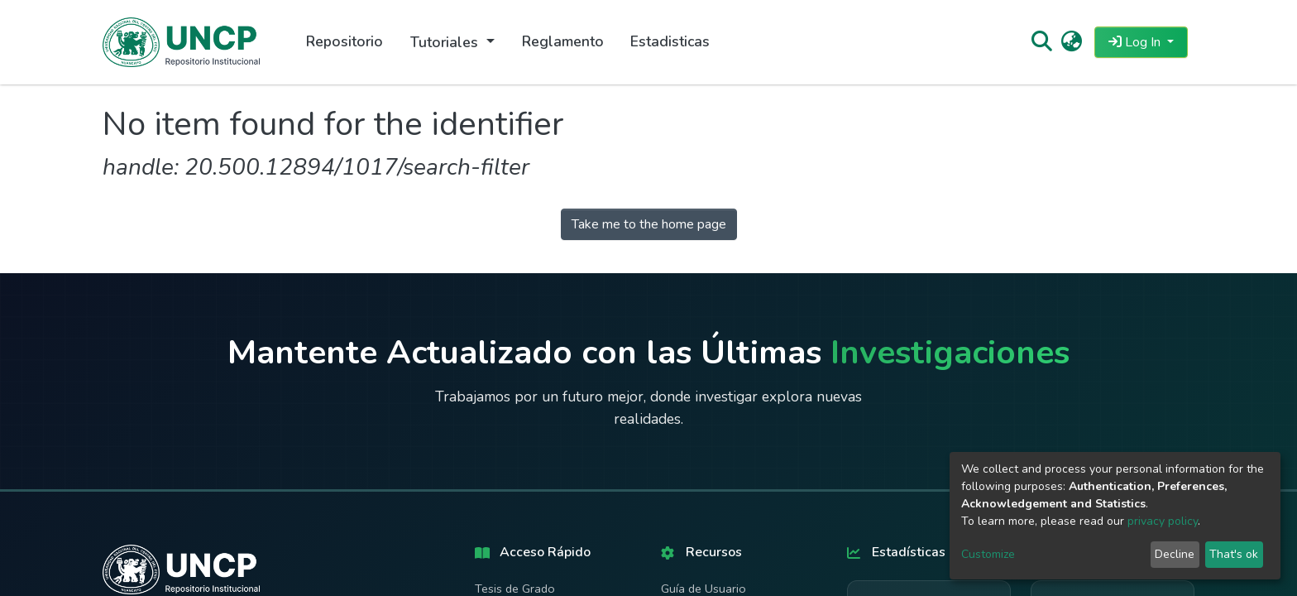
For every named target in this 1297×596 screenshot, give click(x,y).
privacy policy (1162, 521)
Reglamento (563, 41)
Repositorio (344, 41)
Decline (1174, 554)
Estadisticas (670, 41)
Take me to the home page (649, 224)
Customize (988, 554)
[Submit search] (1041, 42)
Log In (1136, 42)
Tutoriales (446, 42)
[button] (1071, 42)
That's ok (1233, 554)
